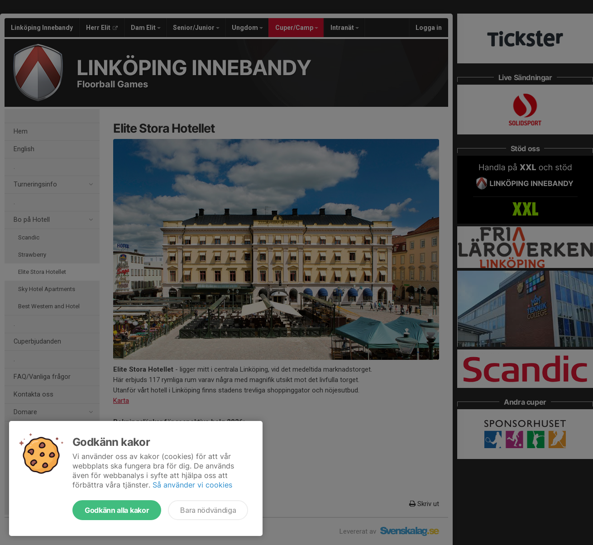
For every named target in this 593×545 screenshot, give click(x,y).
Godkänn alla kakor (117, 510)
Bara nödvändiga (208, 510)
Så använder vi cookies (192, 484)
